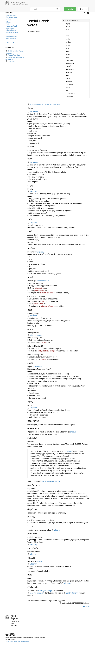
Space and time (11, 16)
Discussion (71, 93)
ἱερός (67, 57)
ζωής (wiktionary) (36, 593)
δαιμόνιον (69, 72)
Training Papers (11, 38)
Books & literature (11, 36)
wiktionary (33, 191)
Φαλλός (68, 87)
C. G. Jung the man (12, 32)
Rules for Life (10, 42)
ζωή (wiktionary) (72, 593)
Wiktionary (34, 112)
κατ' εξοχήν (69, 84)
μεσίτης (68, 75)
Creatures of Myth (11, 26)
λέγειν (68, 78)
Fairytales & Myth (11, 18)
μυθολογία (69, 81)
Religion (8, 22)
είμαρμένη (69, 66)
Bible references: (42, 281)
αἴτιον (68, 51)
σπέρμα (73, 432)
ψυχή (67, 33)
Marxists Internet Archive (50, 481)
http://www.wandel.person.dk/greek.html (45, 104)
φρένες (68, 27)
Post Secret (11, 61)
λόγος (68, 54)
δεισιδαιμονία (70, 69)
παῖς (67, 90)
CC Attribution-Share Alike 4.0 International (17, 641)
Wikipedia (33, 316)
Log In (86, 606)
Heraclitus (67, 451)
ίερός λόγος (69, 60)
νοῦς (67, 36)
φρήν (67, 30)
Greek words (10, 28)
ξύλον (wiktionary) (45, 591)
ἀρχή (67, 48)
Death (7, 24)
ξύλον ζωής (69, 96)
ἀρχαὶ (68, 45)
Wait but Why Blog (14, 55)
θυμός (68, 24)
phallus (39, 561)
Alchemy (8, 20)
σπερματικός (70, 63)
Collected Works (11, 30)
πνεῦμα (68, 42)
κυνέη (68, 39)
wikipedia (33, 223)
